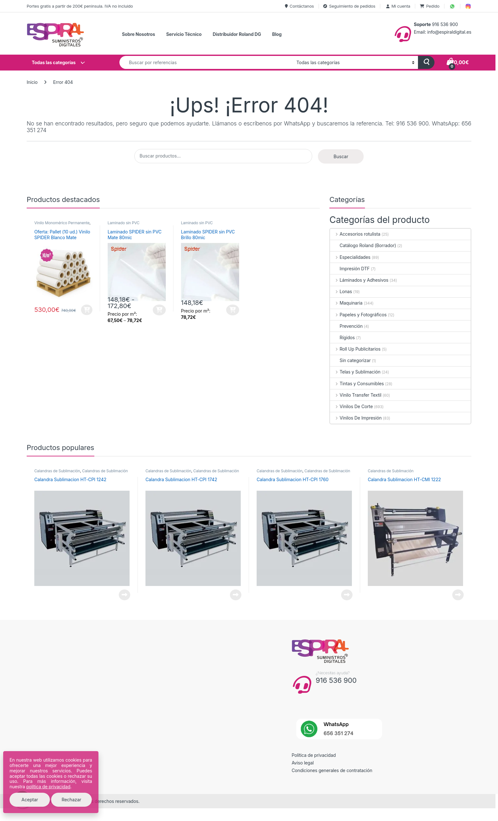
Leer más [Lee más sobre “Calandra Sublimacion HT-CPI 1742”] (235, 594)
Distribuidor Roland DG (237, 34)
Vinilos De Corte (351, 406)
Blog (277, 34)
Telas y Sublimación (355, 371)
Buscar (340, 156)
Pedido (430, 6)
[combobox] (206, 62)
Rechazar (71, 799)
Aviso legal (303, 762)
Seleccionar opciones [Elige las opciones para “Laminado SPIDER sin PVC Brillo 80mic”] (232, 310)
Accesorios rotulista (355, 234)
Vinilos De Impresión (355, 418)
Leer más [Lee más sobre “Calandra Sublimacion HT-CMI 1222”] (458, 594)
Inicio (32, 82)
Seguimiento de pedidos (349, 6)
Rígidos (342, 337)
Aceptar (30, 799)
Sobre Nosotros (138, 34)
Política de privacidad (314, 755)
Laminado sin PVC (123, 222)
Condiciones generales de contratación (332, 770)
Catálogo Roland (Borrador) (363, 245)
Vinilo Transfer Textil (355, 395)
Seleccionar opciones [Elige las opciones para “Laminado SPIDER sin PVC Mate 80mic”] (159, 310)
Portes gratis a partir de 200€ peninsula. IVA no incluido (80, 6)
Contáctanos (299, 6)
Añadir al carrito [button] (86, 310)
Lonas (341, 291)
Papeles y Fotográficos (358, 314)
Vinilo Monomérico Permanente (62, 222)
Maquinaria (346, 303)
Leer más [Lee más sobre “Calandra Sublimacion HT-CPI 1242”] (124, 594)
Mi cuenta (397, 6)
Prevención (346, 326)
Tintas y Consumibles (357, 383)
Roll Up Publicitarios (355, 349)
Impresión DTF (349, 268)
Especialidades (350, 257)
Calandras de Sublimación (57, 470)
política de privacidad (48, 786)
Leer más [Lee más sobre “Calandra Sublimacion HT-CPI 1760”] (347, 594)
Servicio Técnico (183, 34)
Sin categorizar (350, 360)
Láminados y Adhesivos (359, 280)
